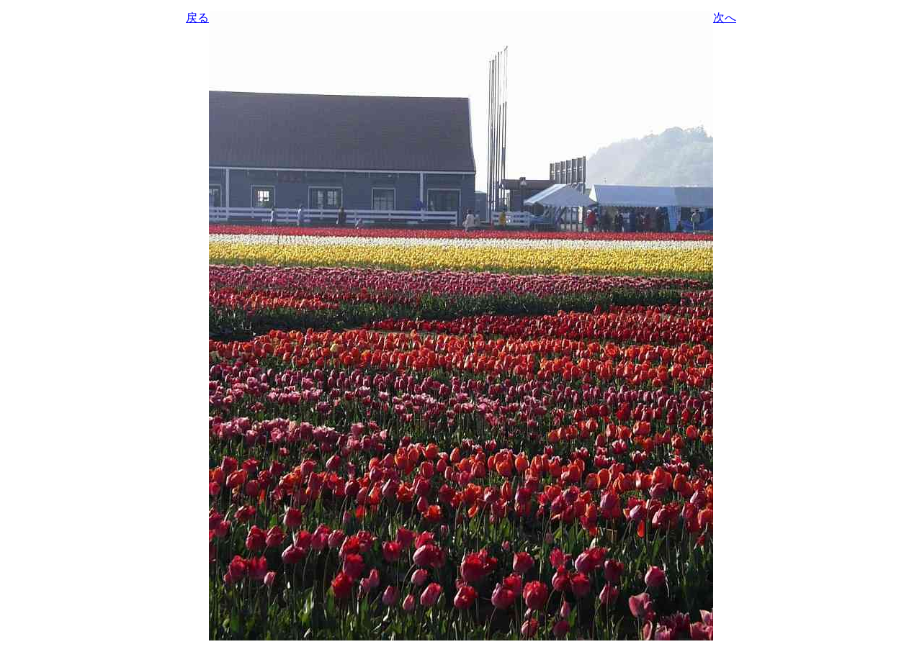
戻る (197, 18)
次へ (724, 18)
